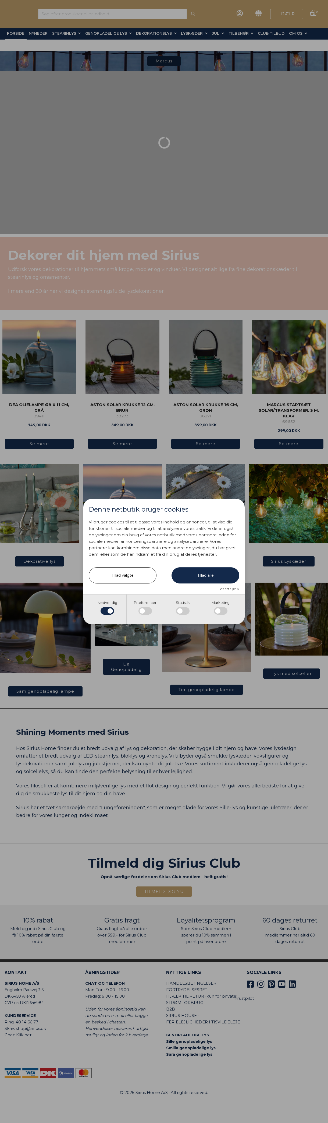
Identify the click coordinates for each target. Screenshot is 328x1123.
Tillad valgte (123, 575)
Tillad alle (205, 575)
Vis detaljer (228, 589)
